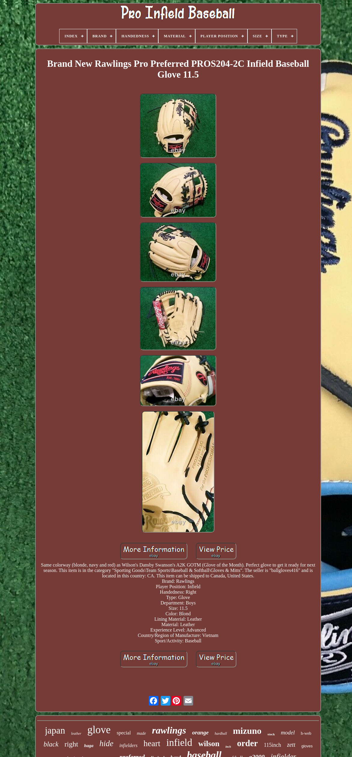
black (51, 744)
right (71, 744)
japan (55, 730)
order (247, 743)
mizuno (247, 731)
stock (271, 734)
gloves (307, 746)
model (288, 732)
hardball (221, 733)
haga (88, 745)
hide (106, 743)
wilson (209, 743)
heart (152, 743)
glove (99, 730)
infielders (128, 745)
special (124, 733)
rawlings (169, 730)
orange (200, 732)
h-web (306, 733)
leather (76, 733)
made (141, 733)
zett (291, 744)
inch (228, 746)
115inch (272, 745)
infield (179, 742)
